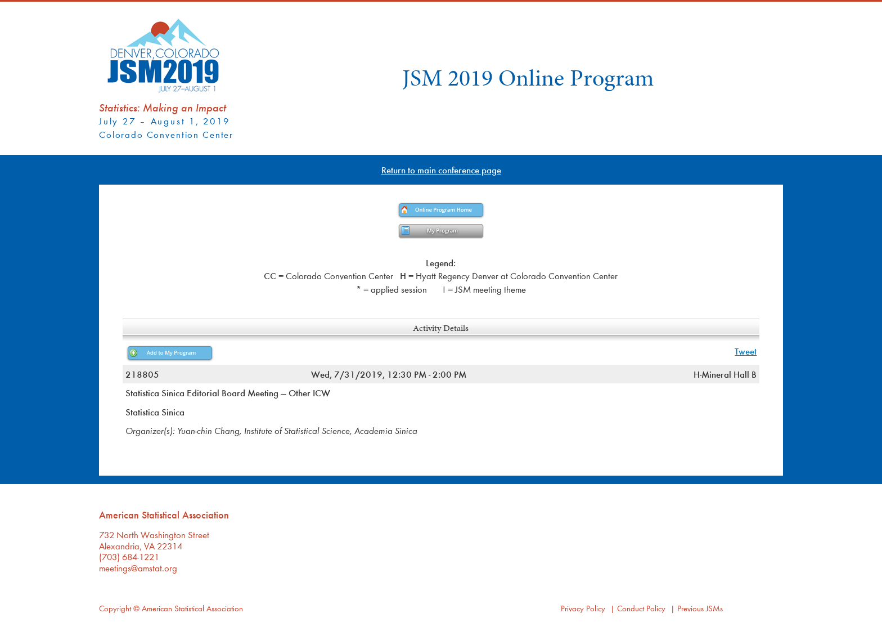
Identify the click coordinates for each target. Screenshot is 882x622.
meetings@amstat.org (138, 568)
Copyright (115, 608)
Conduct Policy (641, 608)
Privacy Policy (583, 608)
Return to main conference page (441, 169)
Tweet (746, 350)
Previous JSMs (700, 608)
